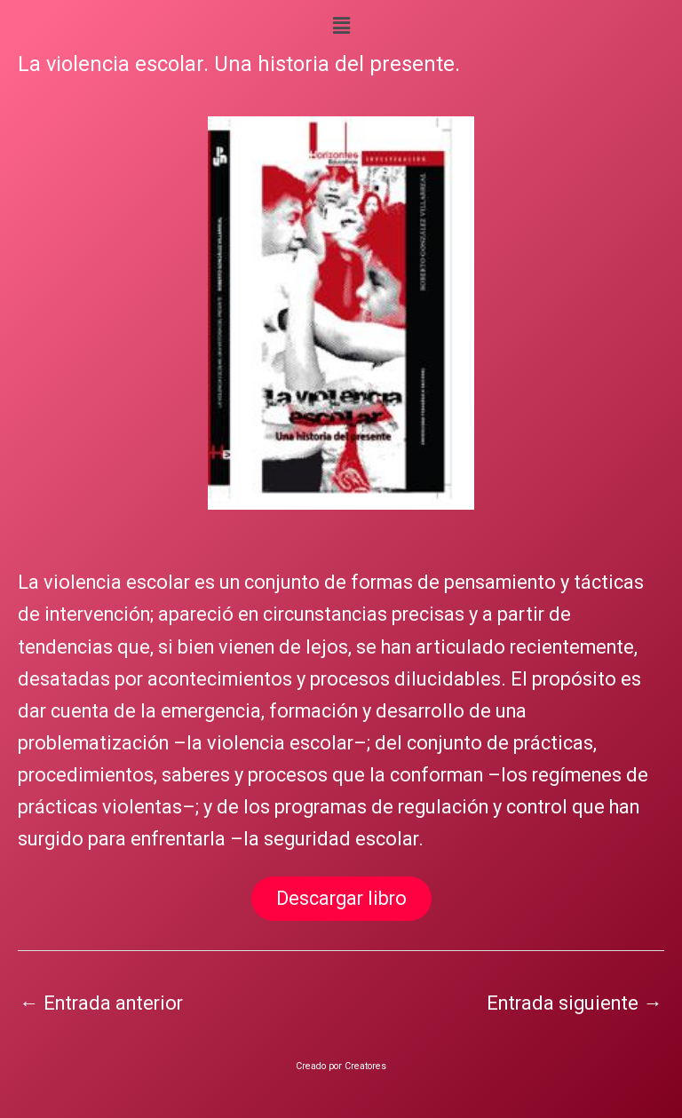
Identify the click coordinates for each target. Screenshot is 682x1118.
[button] (341, 26)
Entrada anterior (101, 1003)
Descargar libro (341, 898)
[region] (341, 313)
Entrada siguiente (574, 1003)
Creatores (365, 1066)
